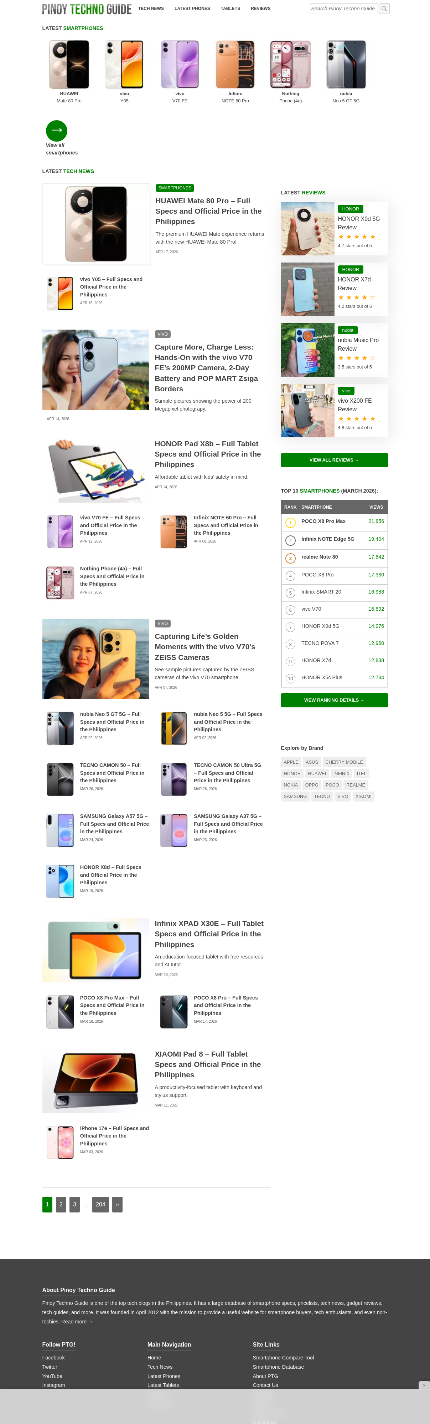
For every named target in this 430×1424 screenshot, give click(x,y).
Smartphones (175, 129)
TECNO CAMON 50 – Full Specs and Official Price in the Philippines (112, 714)
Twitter (49, 1309)
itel (362, 715)
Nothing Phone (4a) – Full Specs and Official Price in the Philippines (112, 518)
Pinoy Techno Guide (87, 1232)
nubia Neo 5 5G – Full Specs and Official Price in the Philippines (228, 663)
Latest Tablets (163, 1327)
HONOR (292, 715)
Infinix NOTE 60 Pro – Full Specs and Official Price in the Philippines (226, 467)
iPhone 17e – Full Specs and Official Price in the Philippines (114, 1077)
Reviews (260, 8)
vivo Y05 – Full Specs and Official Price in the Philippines (111, 228)
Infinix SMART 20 (321, 533)
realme (355, 727)
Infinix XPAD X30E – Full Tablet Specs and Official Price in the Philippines (209, 875)
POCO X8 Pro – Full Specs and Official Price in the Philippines (226, 947)
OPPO (311, 727)
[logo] (86, 9)
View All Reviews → (334, 402)
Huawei (317, 715)
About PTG (265, 1318)
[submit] (384, 8)
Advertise (263, 1336)
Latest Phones (192, 8)
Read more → (77, 1263)
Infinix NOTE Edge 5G (327, 481)
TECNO (322, 738)
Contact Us (265, 1327)
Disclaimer (264, 1364)
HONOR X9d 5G (320, 568)
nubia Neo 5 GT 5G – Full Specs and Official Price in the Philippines (112, 663)
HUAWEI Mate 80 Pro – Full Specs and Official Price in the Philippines (209, 153)
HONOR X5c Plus (321, 619)
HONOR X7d (316, 602)
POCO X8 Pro (317, 516)
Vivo (342, 738)
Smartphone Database (278, 1309)
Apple (291, 704)
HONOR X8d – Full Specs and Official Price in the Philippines (110, 816)
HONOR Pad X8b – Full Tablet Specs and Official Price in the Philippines (208, 395)
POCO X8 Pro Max (323, 463)
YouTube (52, 1318)
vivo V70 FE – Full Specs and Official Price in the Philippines (110, 467)
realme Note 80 (319, 499)
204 (100, 1146)
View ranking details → (334, 642)
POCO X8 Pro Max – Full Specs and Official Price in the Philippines (112, 947)
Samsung (295, 738)
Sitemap (262, 1346)
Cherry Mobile (344, 704)
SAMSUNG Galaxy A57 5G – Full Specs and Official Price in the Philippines (114, 765)
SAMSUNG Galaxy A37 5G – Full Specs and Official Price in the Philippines (228, 765)
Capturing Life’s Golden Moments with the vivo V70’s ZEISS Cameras (205, 588)
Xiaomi (364, 738)
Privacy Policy (269, 1355)
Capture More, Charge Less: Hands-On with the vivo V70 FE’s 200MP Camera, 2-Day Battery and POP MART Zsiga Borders (206, 310)
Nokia (291, 727)
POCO (332, 727)
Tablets (230, 8)
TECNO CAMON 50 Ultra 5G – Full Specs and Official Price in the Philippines (227, 714)
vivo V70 (311, 551)
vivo (163, 276)
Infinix (341, 715)
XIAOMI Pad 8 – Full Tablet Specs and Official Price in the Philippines (208, 1006)
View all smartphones (362, 66)
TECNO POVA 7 (320, 585)
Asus (312, 704)
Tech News (151, 8)
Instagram (53, 1327)
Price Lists (159, 1346)
